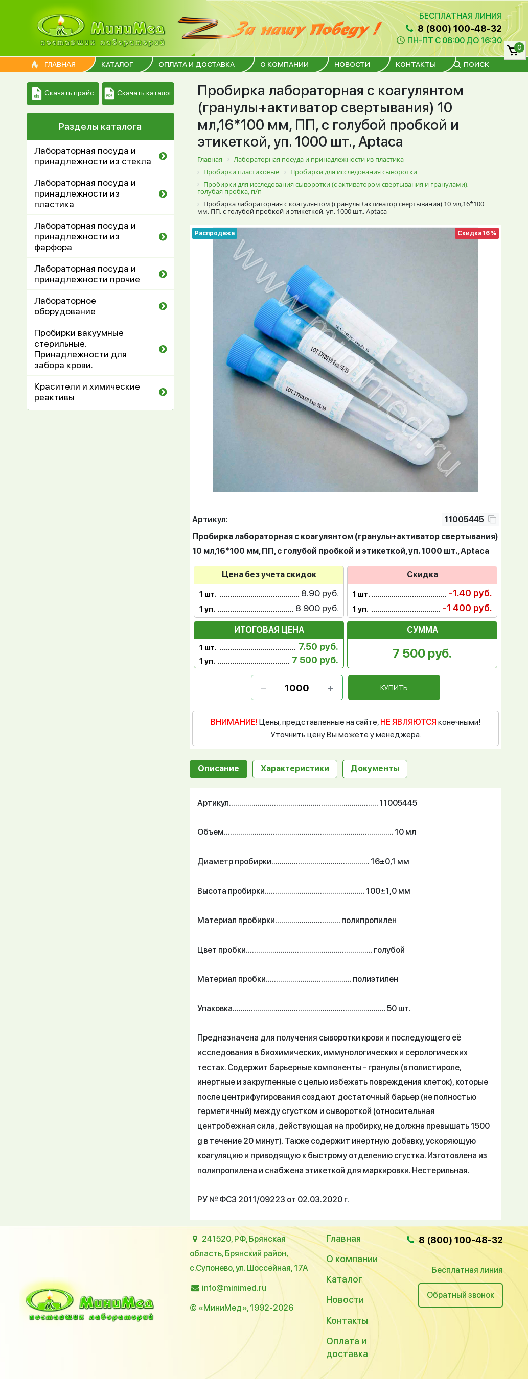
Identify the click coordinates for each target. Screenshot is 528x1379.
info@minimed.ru (234, 1288)
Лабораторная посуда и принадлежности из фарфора (85, 236)
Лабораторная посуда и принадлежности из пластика (85, 193)
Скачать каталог (138, 93)
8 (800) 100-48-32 (452, 28)
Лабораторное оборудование (65, 306)
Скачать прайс (63, 93)
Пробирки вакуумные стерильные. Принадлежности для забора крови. (80, 348)
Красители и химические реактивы (87, 391)
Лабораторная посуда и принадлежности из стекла (92, 155)
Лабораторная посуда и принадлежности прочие (87, 273)
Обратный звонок (460, 1295)
